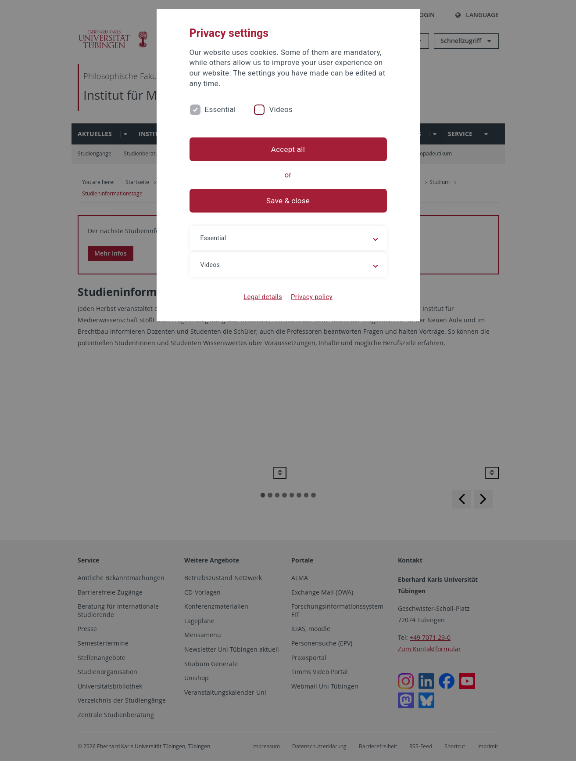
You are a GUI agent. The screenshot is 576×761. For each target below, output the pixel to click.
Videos (281, 109)
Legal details (262, 297)
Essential (220, 109)
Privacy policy (312, 297)
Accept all (288, 149)
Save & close (288, 200)
